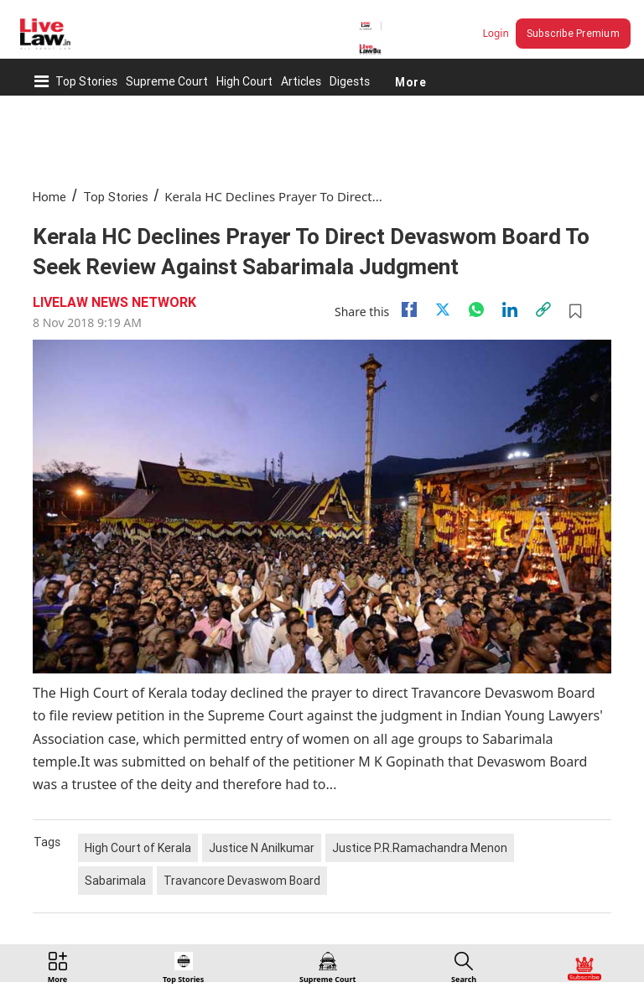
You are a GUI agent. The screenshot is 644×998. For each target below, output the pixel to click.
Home (49, 197)
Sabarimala (115, 880)
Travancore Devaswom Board (242, 880)
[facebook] (409, 309)
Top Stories (86, 81)
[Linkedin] (509, 309)
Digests (350, 81)
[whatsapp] (476, 309)
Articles (301, 81)
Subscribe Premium (573, 33)
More (410, 81)
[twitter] (442, 309)
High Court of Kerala (138, 847)
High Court (244, 81)
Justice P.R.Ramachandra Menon (419, 847)
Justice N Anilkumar (261, 847)
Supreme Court (167, 81)
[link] (543, 309)
